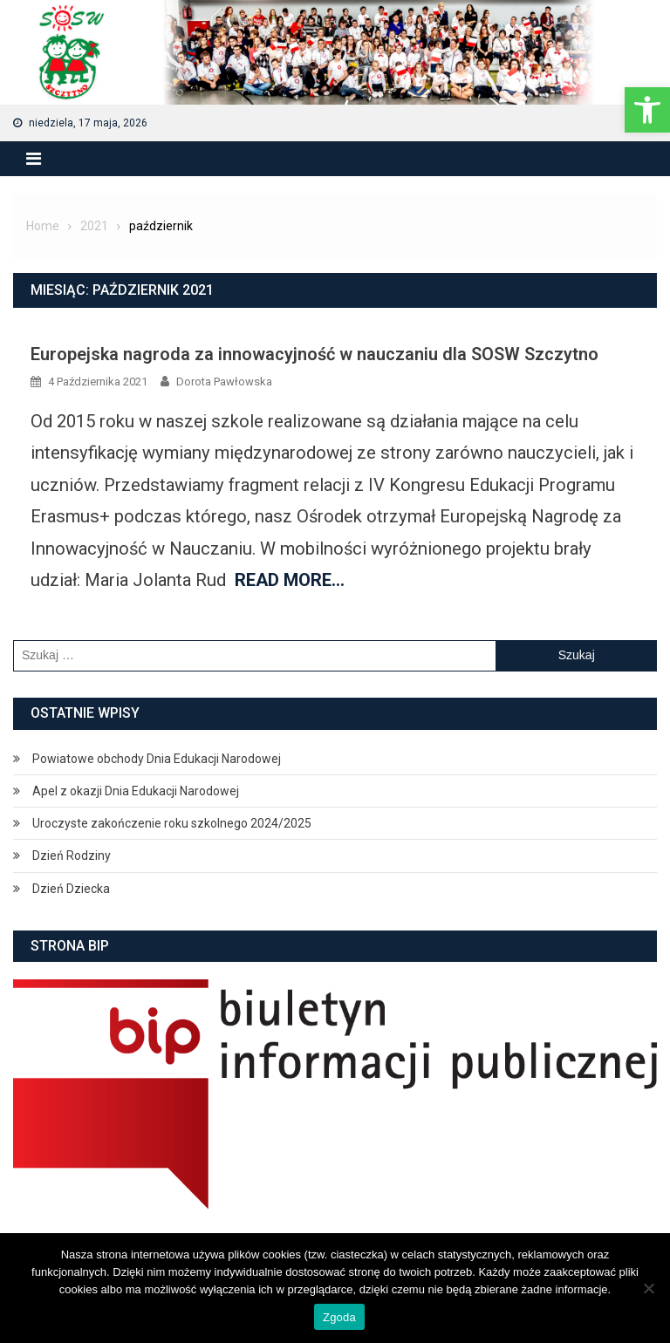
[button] (647, 110)
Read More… (290, 579)
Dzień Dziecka (71, 889)
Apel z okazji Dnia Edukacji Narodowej (135, 791)
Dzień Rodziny (71, 855)
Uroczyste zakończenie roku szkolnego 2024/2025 (171, 823)
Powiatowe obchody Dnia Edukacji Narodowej (156, 759)
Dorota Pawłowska (224, 381)
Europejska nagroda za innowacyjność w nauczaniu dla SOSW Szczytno (314, 354)
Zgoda (339, 1317)
